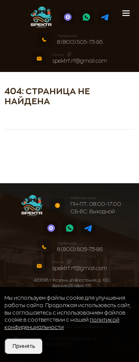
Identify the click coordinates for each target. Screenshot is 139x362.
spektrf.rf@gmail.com (79, 60)
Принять (24, 346)
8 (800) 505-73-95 (80, 42)
